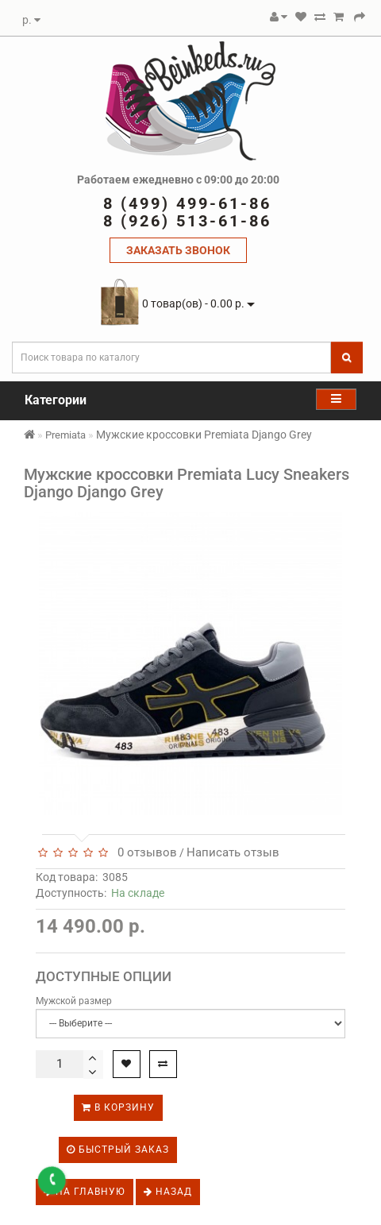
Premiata (65, 435)
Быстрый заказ (118, 1149)
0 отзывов (144, 852)
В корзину (118, 1107)
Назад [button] (168, 1191)
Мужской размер (74, 1001)
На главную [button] (84, 1191)
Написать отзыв (233, 852)
